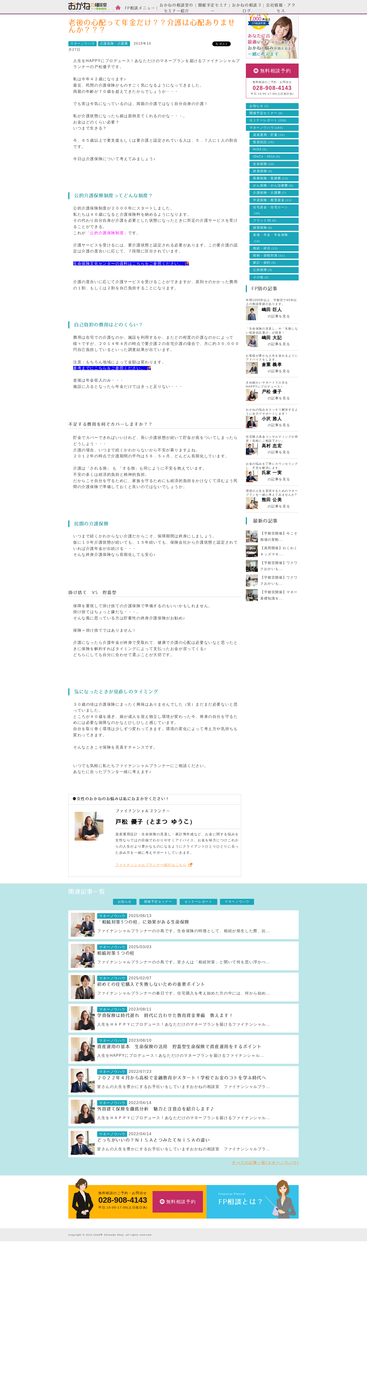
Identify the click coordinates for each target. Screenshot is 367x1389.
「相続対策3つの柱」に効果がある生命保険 (143, 943)
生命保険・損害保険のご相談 (169, 1287)
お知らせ (259, 127)
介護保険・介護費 (114, 65)
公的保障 (262, 291)
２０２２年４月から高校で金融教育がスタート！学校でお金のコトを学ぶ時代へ (181, 1099)
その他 (261, 299)
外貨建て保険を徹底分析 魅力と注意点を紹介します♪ (156, 1130)
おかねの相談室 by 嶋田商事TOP (87, 1260)
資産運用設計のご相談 (163, 1279)
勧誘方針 (224, 1370)
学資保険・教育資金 (272, 221)
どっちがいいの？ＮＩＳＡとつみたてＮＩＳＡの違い (153, 1162)
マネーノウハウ (133, 18)
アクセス (224, 1325)
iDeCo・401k (266, 178)
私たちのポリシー (231, 1340)
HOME (77, 18)
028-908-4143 (272, 109)
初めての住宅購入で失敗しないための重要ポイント (151, 1006)
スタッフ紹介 (78, 1287)
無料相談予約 (275, 92)
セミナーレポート (268, 142)
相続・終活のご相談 (162, 1324)
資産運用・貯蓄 (269, 156)
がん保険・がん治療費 (273, 207)
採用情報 (224, 1332)
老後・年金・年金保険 (270, 259)
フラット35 (265, 242)
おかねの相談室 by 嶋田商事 (87, 7)
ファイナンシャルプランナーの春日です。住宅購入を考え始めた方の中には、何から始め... (183, 1015)
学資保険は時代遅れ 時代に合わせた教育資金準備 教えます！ (165, 1037)
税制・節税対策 (269, 277)
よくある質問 (227, 1354)
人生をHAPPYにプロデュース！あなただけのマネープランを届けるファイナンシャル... (180, 1077)
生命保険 (263, 185)
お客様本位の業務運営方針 (238, 1347)
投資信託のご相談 (160, 1294)
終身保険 (262, 192)
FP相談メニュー (161, 1271)
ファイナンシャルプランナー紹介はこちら (150, 886)
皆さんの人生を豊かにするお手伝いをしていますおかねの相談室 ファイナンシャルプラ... (183, 1108)
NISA (260, 171)
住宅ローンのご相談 (162, 1302)
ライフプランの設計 (162, 1309)
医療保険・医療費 (270, 200)
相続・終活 (265, 270)
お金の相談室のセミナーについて (94, 1294)
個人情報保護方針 (231, 1362)
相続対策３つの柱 (116, 975)
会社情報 (225, 1309)
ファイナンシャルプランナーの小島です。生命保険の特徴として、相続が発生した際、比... (183, 952)
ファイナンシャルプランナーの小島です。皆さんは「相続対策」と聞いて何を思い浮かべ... (183, 984)
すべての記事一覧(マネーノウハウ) (265, 1184)
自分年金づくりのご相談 (165, 1332)
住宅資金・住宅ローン (270, 231)
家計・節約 (264, 284)
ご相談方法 (77, 1279)
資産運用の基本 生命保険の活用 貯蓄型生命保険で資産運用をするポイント (179, 1068)
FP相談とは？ (241, 1223)
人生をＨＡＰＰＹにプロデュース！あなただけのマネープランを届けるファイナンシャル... (183, 1046)
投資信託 (263, 163)
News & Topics (102, 18)
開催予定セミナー (266, 134)
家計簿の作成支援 (160, 1317)
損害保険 (262, 249)
